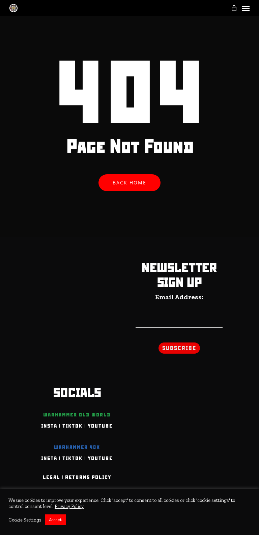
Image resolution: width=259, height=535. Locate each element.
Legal (51, 477)
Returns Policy (88, 477)
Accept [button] (55, 519)
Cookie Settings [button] (24, 520)
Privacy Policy (69, 506)
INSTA (49, 426)
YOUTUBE (100, 426)
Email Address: (179, 297)
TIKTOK (72, 426)
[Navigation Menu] (246, 8)
